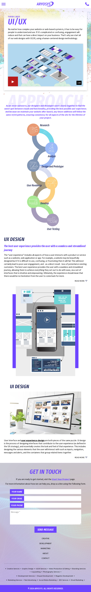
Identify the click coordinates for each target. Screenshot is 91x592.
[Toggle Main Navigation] (4, 4)
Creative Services (13, 569)
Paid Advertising (30, 580)
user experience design (33, 440)
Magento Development (64, 576)
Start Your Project (61, 479)
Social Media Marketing (48, 580)
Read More (80, 281)
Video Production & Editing (59, 569)
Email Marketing (77, 580)
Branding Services (79, 569)
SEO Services (63, 580)
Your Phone (17, 505)
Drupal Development (45, 576)
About (45, 553)
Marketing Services (15, 580)
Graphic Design (27, 569)
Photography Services (51, 572)
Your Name (17, 491)
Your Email (16, 498)
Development (45, 543)
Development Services (26, 576)
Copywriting (36, 572)
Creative (45, 538)
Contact (45, 558)
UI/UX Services (41, 569)
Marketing (45, 548)
